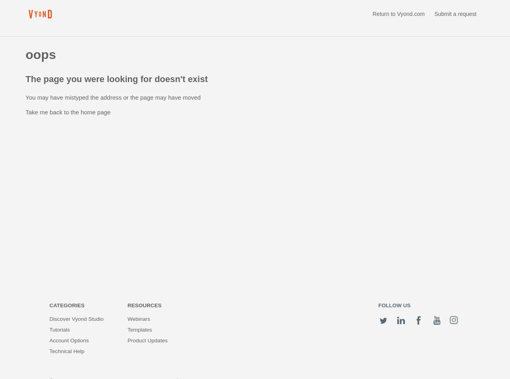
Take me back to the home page (68, 112)
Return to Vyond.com (399, 14)
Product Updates (148, 341)
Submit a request (455, 14)
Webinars (139, 319)
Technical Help (66, 351)
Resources (145, 305)
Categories (66, 305)
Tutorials (59, 330)
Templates (140, 330)
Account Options (69, 341)
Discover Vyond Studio (76, 319)
